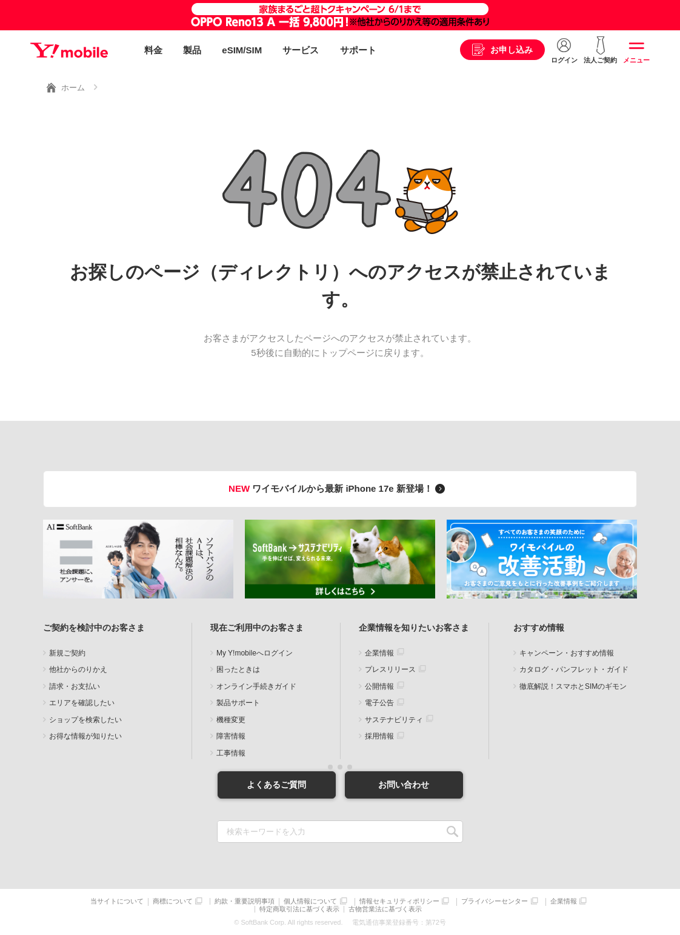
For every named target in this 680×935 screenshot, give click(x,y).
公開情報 (379, 686)
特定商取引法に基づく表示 (299, 909)
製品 (192, 50)
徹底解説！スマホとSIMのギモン (573, 686)
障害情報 (230, 736)
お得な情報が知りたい (85, 736)
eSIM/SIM (242, 50)
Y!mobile (69, 50)
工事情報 (230, 753)
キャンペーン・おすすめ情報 (566, 653)
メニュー (636, 60)
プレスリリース (390, 669)
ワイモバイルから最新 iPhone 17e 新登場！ (338, 488)
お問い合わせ (403, 784)
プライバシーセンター (494, 901)
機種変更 (230, 719)
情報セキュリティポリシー (399, 901)
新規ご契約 (67, 653)
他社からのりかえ (78, 669)
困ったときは (238, 669)
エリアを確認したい (82, 703)
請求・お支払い (74, 686)
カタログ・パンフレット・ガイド (573, 669)
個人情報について (310, 901)
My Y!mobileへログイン (254, 653)
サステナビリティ (394, 719)
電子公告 (379, 703)
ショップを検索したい (85, 719)
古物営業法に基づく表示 (385, 909)
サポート (358, 50)
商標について (173, 901)
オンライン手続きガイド (256, 686)
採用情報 (379, 736)
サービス (300, 50)
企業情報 (379, 653)
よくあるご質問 (276, 784)
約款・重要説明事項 (245, 901)
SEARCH (452, 832)
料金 (153, 50)
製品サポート (238, 703)
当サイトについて (117, 901)
